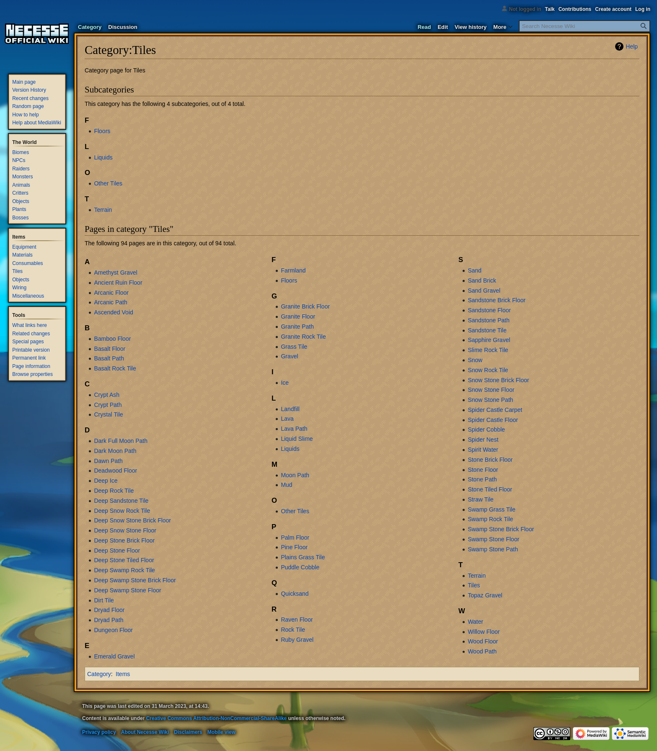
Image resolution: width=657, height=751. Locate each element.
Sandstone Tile (487, 330)
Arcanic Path (110, 302)
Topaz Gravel (485, 595)
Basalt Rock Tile (115, 368)
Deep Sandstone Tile (121, 500)
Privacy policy (99, 732)
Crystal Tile (108, 414)
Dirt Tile (104, 600)
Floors (102, 131)
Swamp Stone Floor (493, 539)
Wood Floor (483, 641)
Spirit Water (483, 449)
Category (99, 674)
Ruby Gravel (297, 639)
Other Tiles (108, 183)
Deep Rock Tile (114, 490)
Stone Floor (483, 469)
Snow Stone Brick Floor (498, 380)
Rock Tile (293, 629)
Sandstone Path (489, 320)
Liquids (103, 157)
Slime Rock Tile (488, 350)
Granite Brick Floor (305, 306)
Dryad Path (108, 620)
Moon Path (295, 475)
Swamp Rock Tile (490, 519)
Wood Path (482, 651)
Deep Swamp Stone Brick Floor (135, 580)
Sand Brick (482, 280)
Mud (286, 484)
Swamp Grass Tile (491, 509)
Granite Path (297, 326)
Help (632, 46)
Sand (474, 270)
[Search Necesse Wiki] (584, 26)
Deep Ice (105, 480)
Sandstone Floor (489, 310)
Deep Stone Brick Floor (124, 540)
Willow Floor (483, 631)
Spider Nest (483, 439)
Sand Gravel (484, 290)
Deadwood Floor (115, 470)
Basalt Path (109, 358)
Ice (285, 382)
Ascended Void (113, 312)
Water (475, 621)
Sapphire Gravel (489, 340)
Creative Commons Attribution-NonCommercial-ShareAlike (216, 718)
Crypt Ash (106, 394)
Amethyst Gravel (115, 272)
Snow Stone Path (490, 399)
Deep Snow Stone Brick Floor (132, 520)
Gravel (289, 356)
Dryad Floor (109, 610)
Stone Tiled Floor (490, 489)
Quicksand (294, 593)
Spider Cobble (486, 429)
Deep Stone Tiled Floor (124, 560)
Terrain (103, 209)
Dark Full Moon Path (120, 440)
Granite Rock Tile (303, 336)
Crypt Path (108, 404)
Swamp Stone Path (493, 549)
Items (123, 674)
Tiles (474, 585)
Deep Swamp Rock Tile (124, 570)
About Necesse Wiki (145, 732)
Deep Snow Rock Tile (122, 510)
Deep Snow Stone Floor (125, 530)
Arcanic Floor (111, 292)
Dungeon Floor (113, 630)
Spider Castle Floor (493, 420)
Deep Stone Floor (117, 550)
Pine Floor (294, 547)
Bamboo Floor (112, 338)
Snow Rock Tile (488, 370)
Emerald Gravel (114, 656)
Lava (287, 418)
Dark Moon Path (115, 451)
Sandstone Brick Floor (496, 300)
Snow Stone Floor (491, 389)
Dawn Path (108, 461)
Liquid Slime (297, 438)
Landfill (290, 409)
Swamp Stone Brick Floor (501, 529)
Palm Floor (295, 537)
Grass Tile (294, 346)
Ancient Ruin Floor (118, 282)
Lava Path (294, 428)
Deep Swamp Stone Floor (127, 590)
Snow (475, 360)
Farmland (293, 270)
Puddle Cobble (300, 567)
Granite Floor (298, 316)
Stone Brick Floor (490, 459)
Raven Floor (297, 619)
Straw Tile (480, 499)
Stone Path (482, 479)
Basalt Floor (109, 348)
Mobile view (221, 732)
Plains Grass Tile (303, 557)
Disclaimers (188, 732)
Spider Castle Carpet (495, 409)
